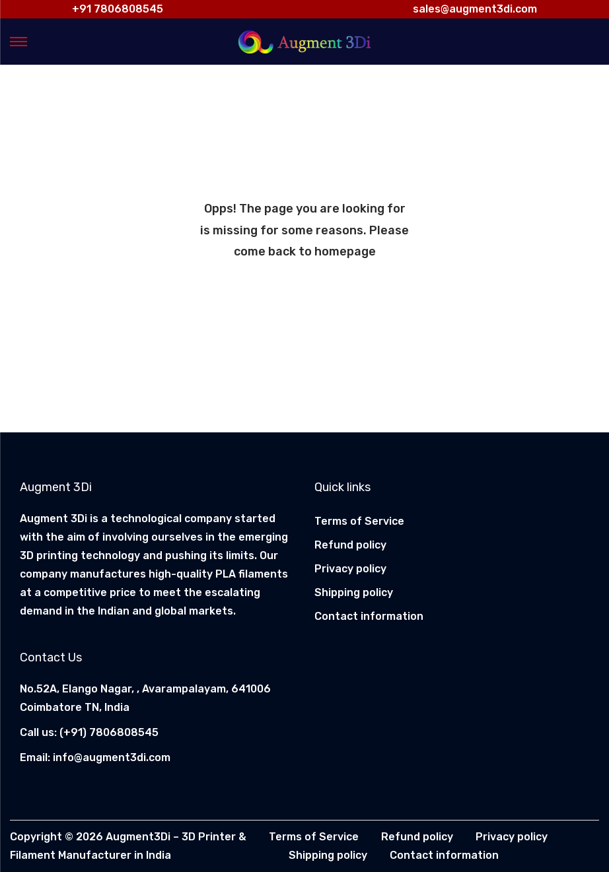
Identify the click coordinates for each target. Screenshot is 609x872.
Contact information (368, 616)
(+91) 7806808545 (109, 732)
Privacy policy (350, 568)
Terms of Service (359, 521)
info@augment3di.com (111, 757)
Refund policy (350, 545)
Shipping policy (353, 592)
